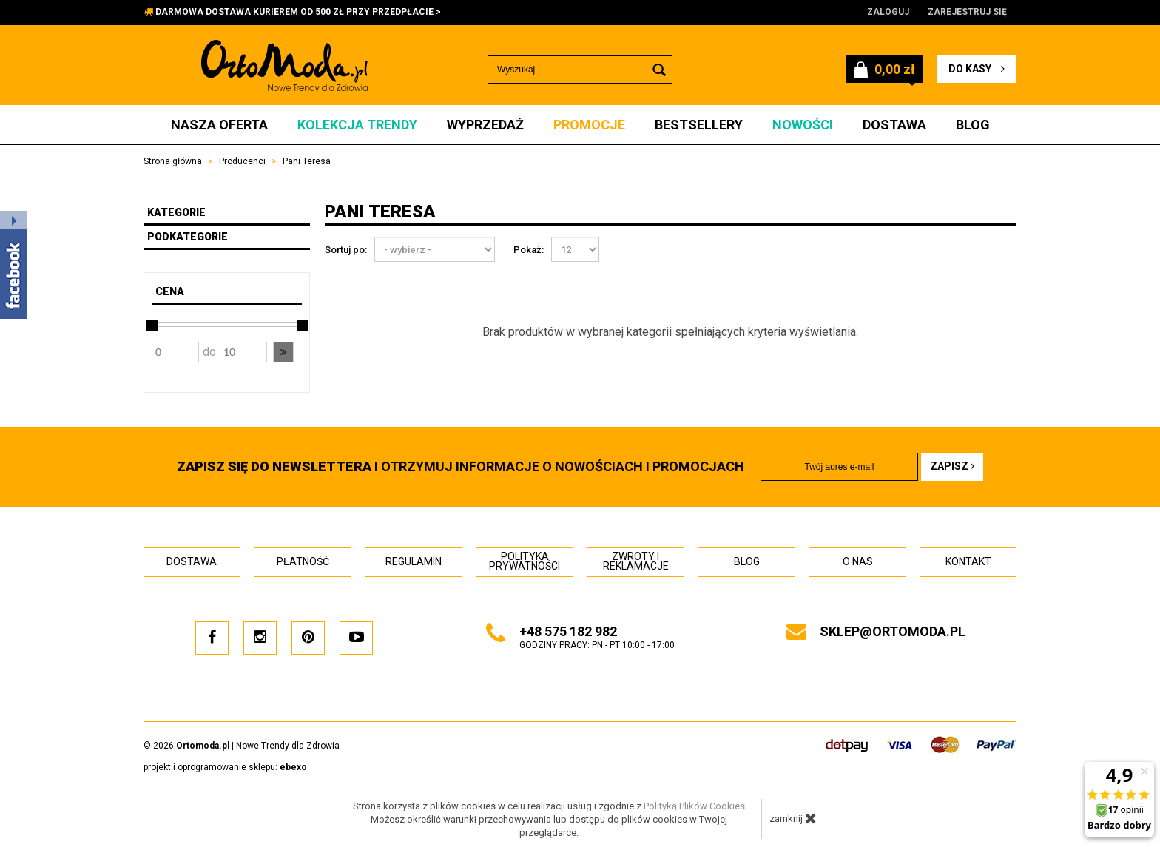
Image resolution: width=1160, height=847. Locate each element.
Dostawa (894, 124)
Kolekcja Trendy (357, 124)
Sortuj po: (346, 249)
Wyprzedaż (485, 124)
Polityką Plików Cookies (694, 805)
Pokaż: (528, 249)
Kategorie (176, 212)
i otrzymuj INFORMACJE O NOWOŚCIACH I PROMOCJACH (460, 466)
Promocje (589, 124)
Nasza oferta (219, 124)
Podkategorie (187, 237)
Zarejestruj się (967, 12)
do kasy (976, 69)
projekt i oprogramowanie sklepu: (225, 767)
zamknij (793, 818)
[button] (283, 352)
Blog (973, 124)
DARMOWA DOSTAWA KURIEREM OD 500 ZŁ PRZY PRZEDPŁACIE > (298, 12)
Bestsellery (699, 124)
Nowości (802, 124)
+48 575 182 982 (568, 631)
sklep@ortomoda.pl (892, 631)
